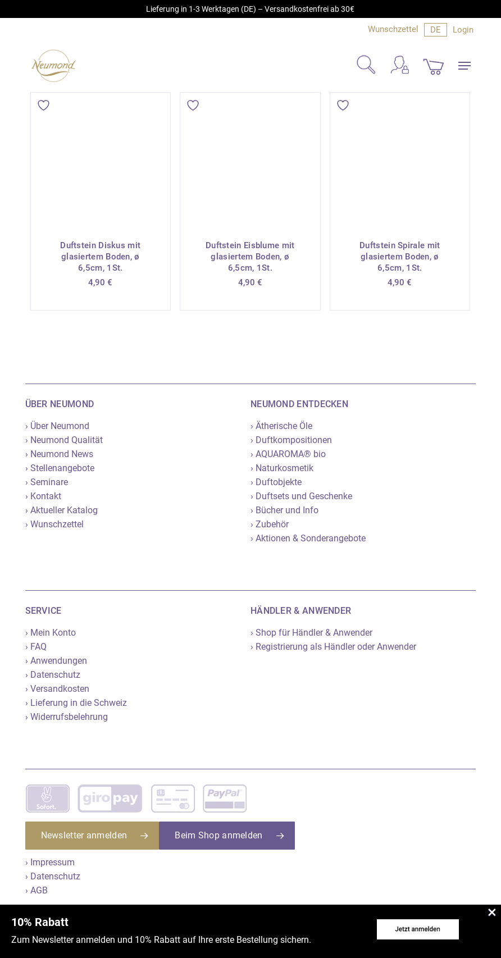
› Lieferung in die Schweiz (76, 702)
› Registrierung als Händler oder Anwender (333, 646)
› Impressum (50, 862)
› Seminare (46, 482)
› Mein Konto (50, 632)
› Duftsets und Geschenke (301, 496)
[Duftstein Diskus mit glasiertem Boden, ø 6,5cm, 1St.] (101, 162)
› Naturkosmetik (281, 468)
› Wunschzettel (54, 524)
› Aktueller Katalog (61, 510)
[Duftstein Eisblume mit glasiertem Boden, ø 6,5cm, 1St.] (250, 162)
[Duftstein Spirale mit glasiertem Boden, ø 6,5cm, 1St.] (400, 162)
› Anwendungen (56, 660)
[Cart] (433, 66)
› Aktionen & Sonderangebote (308, 538)
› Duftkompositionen (291, 440)
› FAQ (36, 646)
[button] (464, 65)
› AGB (36, 890)
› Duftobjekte (276, 482)
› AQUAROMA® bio (288, 454)
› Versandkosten (57, 688)
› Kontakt (43, 496)
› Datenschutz (52, 674)
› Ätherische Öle (281, 426)
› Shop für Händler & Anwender (311, 632)
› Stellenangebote (59, 468)
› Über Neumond (57, 426)
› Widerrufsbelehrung (66, 716)
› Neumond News (59, 454)
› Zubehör (269, 524)
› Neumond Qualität (64, 440)
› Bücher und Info (284, 510)
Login (463, 30)
